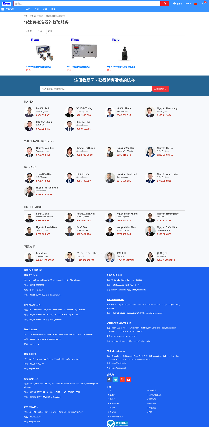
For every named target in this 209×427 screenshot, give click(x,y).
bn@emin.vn (34, 344)
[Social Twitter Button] (115, 379)
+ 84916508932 (117, 285)
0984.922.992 (83, 220)
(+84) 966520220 (36, 290)
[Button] (3, 9)
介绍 (37, 9)
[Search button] (165, 3)
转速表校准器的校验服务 (55, 16)
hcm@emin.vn (56, 320)
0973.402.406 (43, 155)
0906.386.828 (164, 234)
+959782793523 (118, 313)
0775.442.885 (43, 181)
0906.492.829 (83, 181)
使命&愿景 (112, 412)
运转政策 (152, 399)
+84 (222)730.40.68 (53, 339)
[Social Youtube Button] (128, 379)
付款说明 (152, 390)
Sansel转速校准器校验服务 (38, 67)
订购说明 (111, 408)
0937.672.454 (83, 234)
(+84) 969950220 (166, 260)
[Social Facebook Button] (109, 379)
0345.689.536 (124, 181)
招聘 (150, 412)
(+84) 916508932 (45, 260)
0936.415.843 (124, 155)
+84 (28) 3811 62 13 (72, 315)
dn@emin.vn (56, 397)
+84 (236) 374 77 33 (72, 392)
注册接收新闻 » (160, 89)
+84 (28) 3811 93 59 (54, 315)
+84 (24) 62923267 (36, 285)
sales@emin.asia (118, 290)
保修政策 (152, 403)
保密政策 (111, 395)
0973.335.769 (124, 234)
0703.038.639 (43, 234)
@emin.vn (35, 369)
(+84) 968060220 (85, 260)
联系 (53, 9)
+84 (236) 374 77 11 (37, 392)
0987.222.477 (43, 129)
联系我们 (111, 399)
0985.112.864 (164, 115)
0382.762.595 (124, 115)
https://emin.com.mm (154, 313)
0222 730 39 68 (84, 155)
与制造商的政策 (155, 395)
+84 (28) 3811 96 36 (37, 315)
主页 (28, 9)
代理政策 (152, 408)
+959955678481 (132, 313)
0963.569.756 (83, 129)
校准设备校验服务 (37, 16)
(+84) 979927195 (126, 260)
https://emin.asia (139, 290)
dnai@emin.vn (34, 422)
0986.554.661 (43, 115)
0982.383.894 (83, 115)
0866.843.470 (124, 220)
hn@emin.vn (55, 295)
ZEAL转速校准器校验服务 (78, 67)
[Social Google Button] (122, 379)
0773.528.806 (164, 181)
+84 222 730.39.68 (36, 339)
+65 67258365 (136, 285)
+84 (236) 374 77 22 (54, 392)
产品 (45, 9)
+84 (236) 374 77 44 (37, 397)
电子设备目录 (113, 403)
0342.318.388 (164, 220)
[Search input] (85, 3)
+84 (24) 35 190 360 (37, 295)
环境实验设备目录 (115, 416)
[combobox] (85, 3)
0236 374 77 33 (44, 194)
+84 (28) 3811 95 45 (37, 320)
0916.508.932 (43, 220)
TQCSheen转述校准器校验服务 (121, 67)
